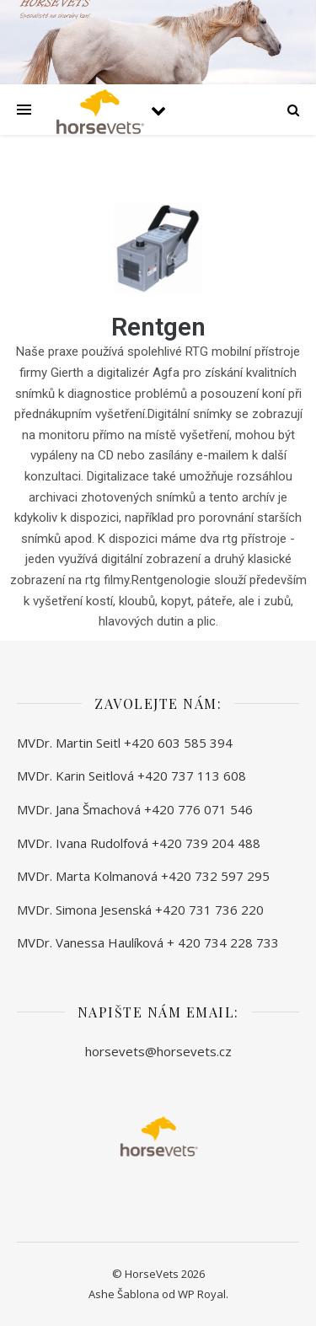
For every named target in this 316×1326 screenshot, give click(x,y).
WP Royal (202, 1294)
